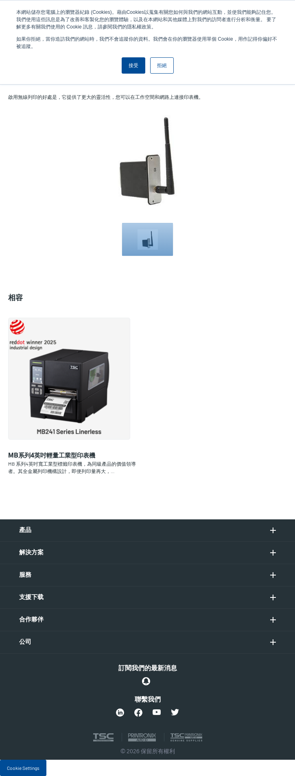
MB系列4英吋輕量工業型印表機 (51, 456)
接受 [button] (133, 65)
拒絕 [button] (162, 65)
